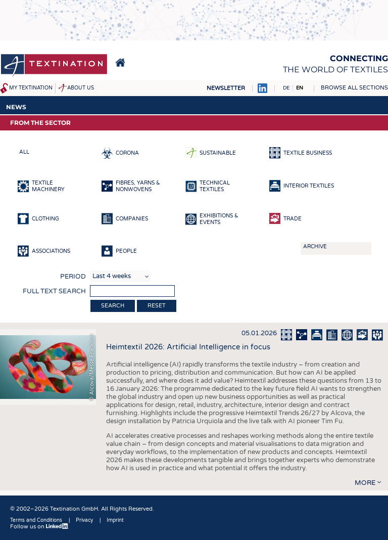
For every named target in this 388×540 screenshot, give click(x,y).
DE (286, 88)
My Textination (31, 88)
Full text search (54, 291)
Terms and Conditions (36, 520)
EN (299, 88)
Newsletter (226, 88)
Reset (157, 305)
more (365, 483)
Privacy (84, 520)
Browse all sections (354, 87)
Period (73, 277)
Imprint (115, 520)
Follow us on (39, 526)
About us (80, 88)
